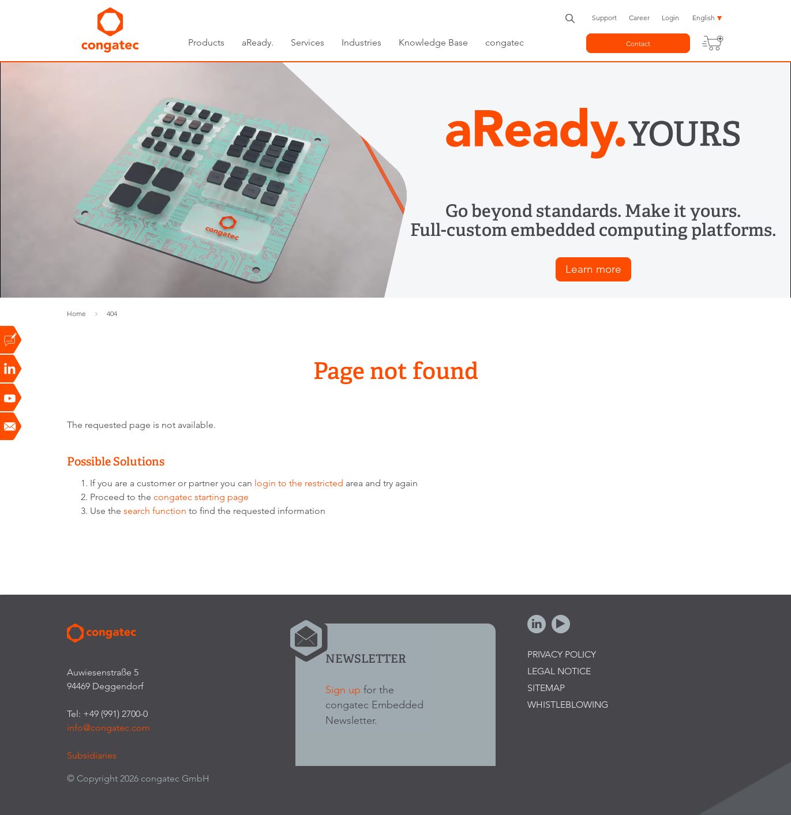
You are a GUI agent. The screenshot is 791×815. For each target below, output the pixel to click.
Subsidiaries (92, 755)
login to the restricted (298, 483)
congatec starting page (201, 496)
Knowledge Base (433, 42)
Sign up (343, 689)
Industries (361, 42)
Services (307, 42)
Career (639, 17)
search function (154, 510)
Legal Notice (559, 671)
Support (604, 17)
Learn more (593, 269)
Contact (638, 43)
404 (112, 313)
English (703, 17)
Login (670, 17)
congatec (504, 42)
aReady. (257, 42)
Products (206, 42)
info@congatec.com (108, 727)
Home (76, 313)
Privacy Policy (561, 654)
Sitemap (546, 687)
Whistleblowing (567, 704)
